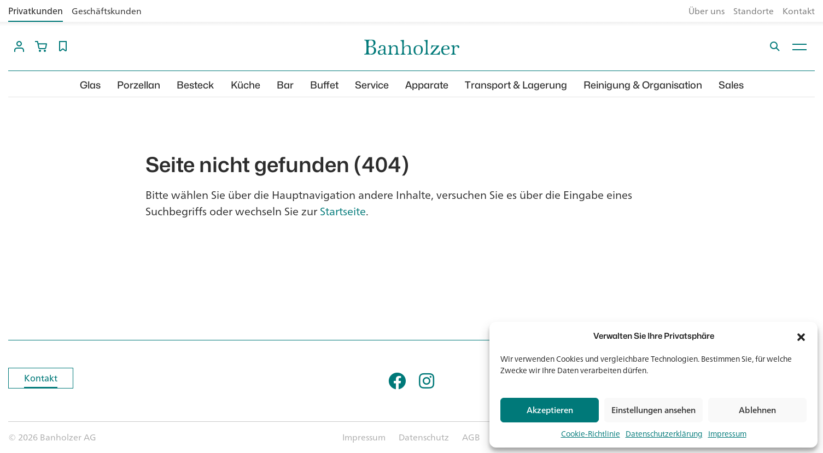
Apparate (426, 85)
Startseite (343, 211)
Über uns (706, 11)
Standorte (753, 11)
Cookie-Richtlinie (590, 433)
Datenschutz (424, 437)
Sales (731, 85)
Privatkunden (35, 11)
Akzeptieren (550, 410)
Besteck (195, 85)
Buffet (324, 85)
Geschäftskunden (107, 11)
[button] (801, 336)
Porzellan (138, 85)
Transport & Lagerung (516, 85)
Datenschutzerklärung (664, 433)
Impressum (727, 433)
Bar (285, 85)
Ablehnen (757, 410)
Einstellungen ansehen (653, 410)
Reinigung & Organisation (642, 85)
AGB (471, 437)
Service (372, 85)
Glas (90, 85)
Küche (245, 85)
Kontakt (799, 11)
